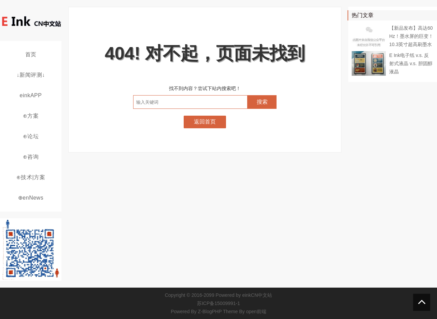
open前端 (256, 311)
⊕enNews (30, 198)
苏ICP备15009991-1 (218, 303)
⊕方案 (31, 116)
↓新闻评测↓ (31, 75)
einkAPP (31, 95)
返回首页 (205, 122)
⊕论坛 (31, 136)
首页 (31, 54)
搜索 (262, 102)
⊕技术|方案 (30, 177)
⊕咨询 (31, 157)
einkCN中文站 (257, 295)
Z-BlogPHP (210, 311)
